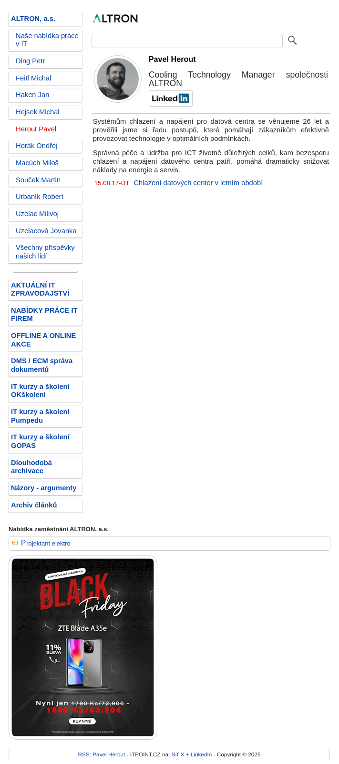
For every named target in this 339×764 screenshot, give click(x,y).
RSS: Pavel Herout (101, 754)
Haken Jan (32, 95)
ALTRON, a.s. (33, 18)
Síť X (178, 754)
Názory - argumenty (43, 488)
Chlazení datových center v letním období (198, 183)
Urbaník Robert (39, 196)
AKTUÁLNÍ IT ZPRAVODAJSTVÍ (40, 289)
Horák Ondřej (37, 145)
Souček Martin (38, 180)
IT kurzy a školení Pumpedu (40, 416)
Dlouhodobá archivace (31, 467)
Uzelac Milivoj (37, 214)
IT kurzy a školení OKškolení (40, 391)
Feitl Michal (33, 78)
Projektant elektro (46, 543)
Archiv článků (34, 505)
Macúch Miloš (37, 163)
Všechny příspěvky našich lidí (45, 252)
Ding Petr (30, 61)
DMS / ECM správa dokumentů (41, 365)
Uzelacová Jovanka (46, 231)
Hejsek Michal (38, 112)
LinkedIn (201, 754)
